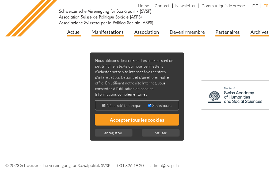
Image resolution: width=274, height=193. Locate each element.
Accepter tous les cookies (137, 120)
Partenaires (227, 32)
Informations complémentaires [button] (121, 93)
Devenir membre (187, 32)
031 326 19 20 (130, 165)
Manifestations (108, 32)
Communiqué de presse (223, 5)
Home (143, 5)
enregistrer (113, 132)
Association (146, 32)
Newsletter (185, 5)
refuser (161, 132)
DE (255, 5)
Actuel (74, 32)
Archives (259, 32)
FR (266, 5)
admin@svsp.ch (164, 165)
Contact (162, 5)
